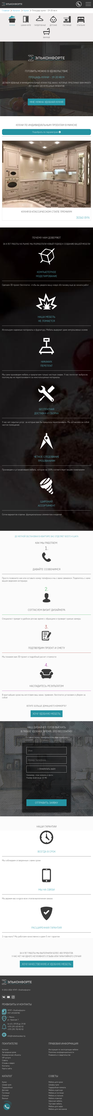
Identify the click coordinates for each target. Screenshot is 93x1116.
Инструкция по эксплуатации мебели (63, 1049)
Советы (5, 1060)
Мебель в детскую (56, 1090)
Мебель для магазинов (58, 1109)
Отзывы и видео (8, 1063)
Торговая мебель (55, 1104)
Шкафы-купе (54, 1085)
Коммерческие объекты (11, 1055)
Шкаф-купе (6, 1085)
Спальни (5, 1095)
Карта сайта (7, 1068)
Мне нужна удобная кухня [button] (46, 102)
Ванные (5, 1098)
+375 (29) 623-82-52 (15, 1026)
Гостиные (6, 1093)
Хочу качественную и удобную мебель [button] (46, 964)
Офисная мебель (55, 1101)
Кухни (26, 10)
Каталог (16, 10)
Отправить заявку (46, 802)
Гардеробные (7, 1087)
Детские (5, 1090)
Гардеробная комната (57, 1087)
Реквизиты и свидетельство (59, 1055)
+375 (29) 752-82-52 (15, 1029)
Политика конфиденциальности (61, 1052)
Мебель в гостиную (56, 1093)
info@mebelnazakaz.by (16, 1036)
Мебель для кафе (56, 1106)
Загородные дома (9, 1052)
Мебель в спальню (56, 1095)
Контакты (6, 1066)
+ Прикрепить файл (47, 769)
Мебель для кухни (56, 1082)
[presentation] (46, 786)
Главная (5, 10)
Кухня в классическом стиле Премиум (46, 211)
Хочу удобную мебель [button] (47, 713)
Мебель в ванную (55, 1098)
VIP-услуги (6, 1058)
